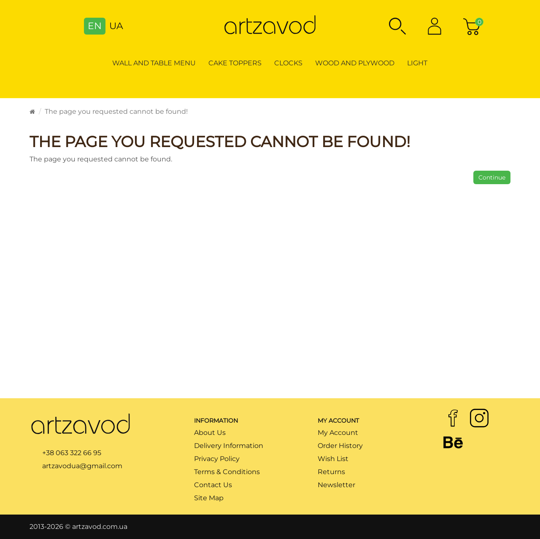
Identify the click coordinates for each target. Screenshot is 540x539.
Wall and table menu (154, 63)
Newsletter (336, 485)
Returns (331, 472)
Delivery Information (228, 446)
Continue (491, 177)
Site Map (209, 498)
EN (95, 26)
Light (417, 63)
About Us (210, 433)
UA (116, 26)
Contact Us (213, 485)
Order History (340, 446)
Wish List (333, 459)
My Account (338, 433)
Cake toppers (235, 63)
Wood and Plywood (354, 63)
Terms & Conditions (227, 472)
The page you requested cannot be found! (116, 111)
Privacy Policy (217, 459)
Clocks (288, 63)
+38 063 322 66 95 (71, 453)
